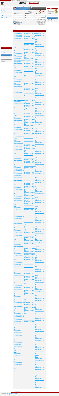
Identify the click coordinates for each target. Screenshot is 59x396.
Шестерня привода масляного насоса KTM (29, 144)
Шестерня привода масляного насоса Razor (29, 293)
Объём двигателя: (38, 17)
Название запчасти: (27, 13)
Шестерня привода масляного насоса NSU (29, 237)
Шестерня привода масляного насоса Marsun (29, 186)
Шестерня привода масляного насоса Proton (29, 280)
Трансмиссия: (26, 19)
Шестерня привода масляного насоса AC (18, 35)
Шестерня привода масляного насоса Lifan (29, 162)
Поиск (38, 8)
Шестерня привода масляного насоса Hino (29, 43)
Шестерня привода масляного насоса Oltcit (29, 242)
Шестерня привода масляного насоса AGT (19, 48)
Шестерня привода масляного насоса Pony (29, 276)
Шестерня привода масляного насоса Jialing (29, 100)
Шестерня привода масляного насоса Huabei (29, 53)
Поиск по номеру (4, 15)
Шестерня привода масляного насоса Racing (29, 290)
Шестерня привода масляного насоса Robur (29, 311)
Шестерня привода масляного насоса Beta (19, 136)
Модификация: (27, 17)
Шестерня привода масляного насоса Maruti (29, 187)
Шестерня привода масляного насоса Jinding (29, 109)
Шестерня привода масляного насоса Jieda (29, 105)
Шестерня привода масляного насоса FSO (19, 315)
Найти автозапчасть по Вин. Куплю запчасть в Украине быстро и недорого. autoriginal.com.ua (14, 6)
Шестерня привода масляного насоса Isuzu (29, 83)
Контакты (3, 10)
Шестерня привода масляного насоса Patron (29, 254)
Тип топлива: (37, 19)
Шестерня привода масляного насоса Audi (19, 100)
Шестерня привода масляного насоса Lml (29, 168)
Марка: (26, 15)
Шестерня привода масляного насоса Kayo (29, 122)
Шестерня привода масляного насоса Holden (29, 45)
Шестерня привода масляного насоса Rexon (29, 307)
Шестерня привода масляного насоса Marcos (29, 183)
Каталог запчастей (18, 0)
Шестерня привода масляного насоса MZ (29, 227)
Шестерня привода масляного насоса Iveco (29, 88)
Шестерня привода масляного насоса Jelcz (29, 99)
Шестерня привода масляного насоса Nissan (29, 232)
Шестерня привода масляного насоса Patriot (29, 253)
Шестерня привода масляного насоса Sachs (29, 321)
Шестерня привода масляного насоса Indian (29, 76)
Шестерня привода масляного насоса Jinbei (29, 106)
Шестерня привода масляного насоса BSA (19, 170)
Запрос (21, 8)
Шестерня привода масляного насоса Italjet (29, 84)
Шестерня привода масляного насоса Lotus (29, 172)
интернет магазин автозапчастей (13, 393)
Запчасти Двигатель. (35, 6)
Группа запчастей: (16, 13)
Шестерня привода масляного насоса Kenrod (29, 127)
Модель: (37, 15)
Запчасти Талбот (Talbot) (29, 6)
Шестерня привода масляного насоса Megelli (29, 198)
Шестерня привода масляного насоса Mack (29, 173)
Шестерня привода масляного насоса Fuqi (19, 316)
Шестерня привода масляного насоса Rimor (29, 310)
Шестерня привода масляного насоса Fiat (18, 296)
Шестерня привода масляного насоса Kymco (29, 145)
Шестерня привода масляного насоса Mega (29, 195)
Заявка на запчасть (5, 17)
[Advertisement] (6, 33)
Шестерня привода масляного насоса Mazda (29, 192)
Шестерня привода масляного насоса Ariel (19, 81)
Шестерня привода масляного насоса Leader (29, 158)
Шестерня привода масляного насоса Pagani (29, 248)
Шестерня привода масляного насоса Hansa (29, 33)
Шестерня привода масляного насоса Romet (29, 314)
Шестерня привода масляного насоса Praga (29, 279)
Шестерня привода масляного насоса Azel (19, 108)
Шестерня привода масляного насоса (42, 6)
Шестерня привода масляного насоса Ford (19, 302)
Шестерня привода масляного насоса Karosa (29, 119)
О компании (4, 8)
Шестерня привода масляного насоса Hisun (29, 44)
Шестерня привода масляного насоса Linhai (29, 167)
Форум (26, 0)
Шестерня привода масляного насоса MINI (29, 208)
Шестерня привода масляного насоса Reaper (29, 294)
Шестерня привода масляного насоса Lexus (29, 161)
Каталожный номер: (38, 13)
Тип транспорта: (16, 15)
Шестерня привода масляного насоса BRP (19, 169)
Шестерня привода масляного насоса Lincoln (29, 166)
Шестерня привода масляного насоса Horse (29, 52)
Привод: (15, 19)
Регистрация (56, 14)
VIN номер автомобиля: (17, 10)
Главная (13, 0)
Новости (23, 0)
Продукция (4, 12)
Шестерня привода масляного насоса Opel (29, 243)
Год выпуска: (15, 17)
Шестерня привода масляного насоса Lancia (29, 148)
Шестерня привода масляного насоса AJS (19, 53)
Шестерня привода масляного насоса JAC (29, 89)
